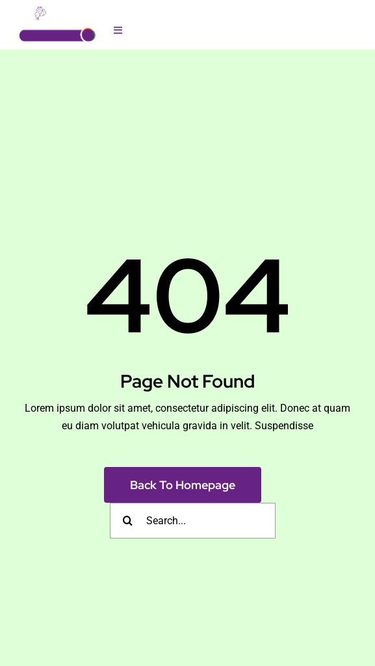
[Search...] (193, 521)
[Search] (128, 521)
